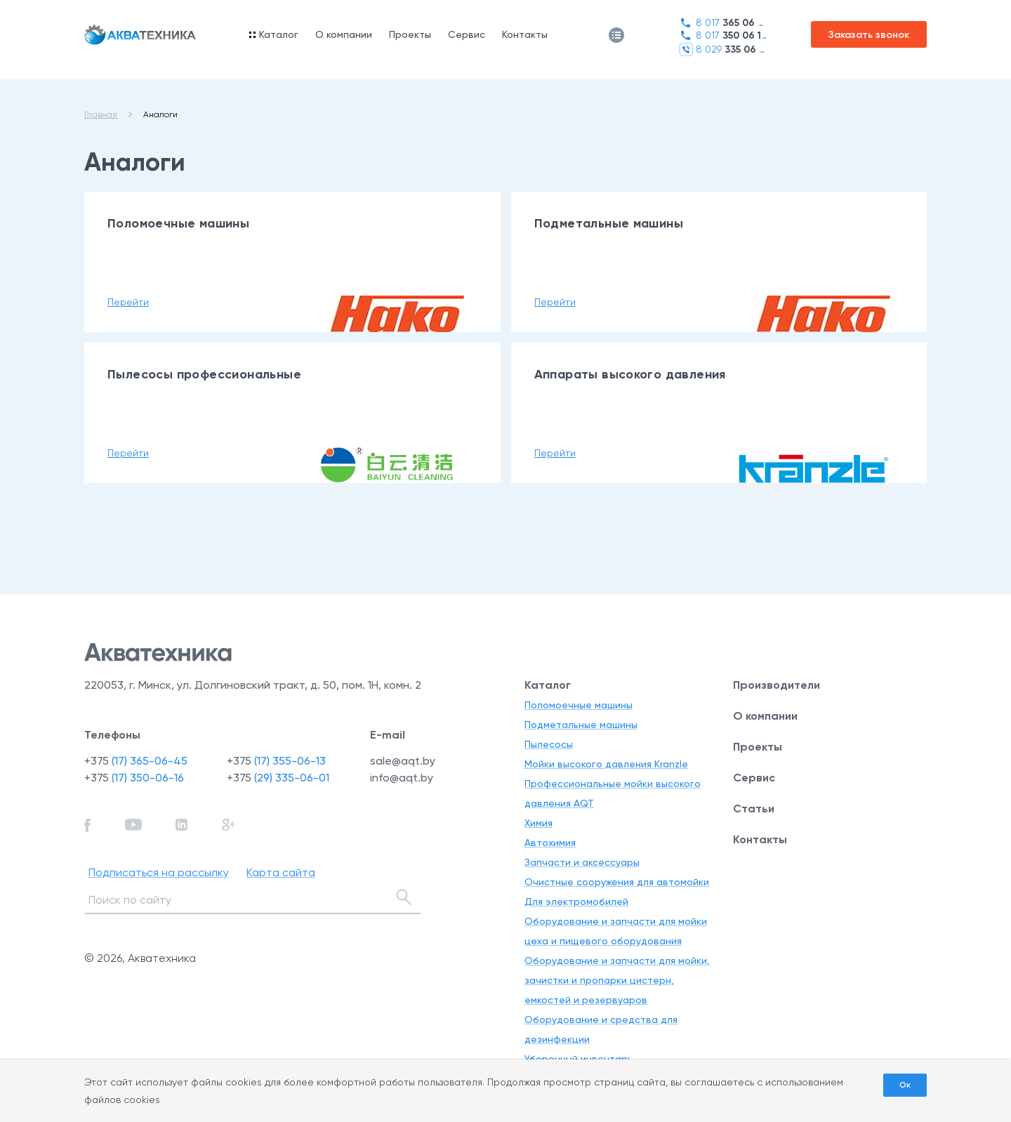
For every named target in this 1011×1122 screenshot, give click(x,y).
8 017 (723, 23)
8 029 (723, 49)
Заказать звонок (868, 35)
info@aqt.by (401, 777)
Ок (905, 1085)
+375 (135, 760)
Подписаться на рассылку (158, 872)
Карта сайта (280, 872)
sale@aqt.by (402, 760)
